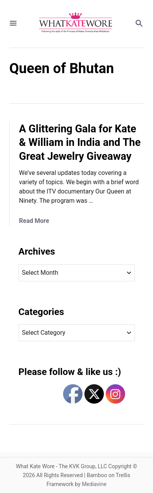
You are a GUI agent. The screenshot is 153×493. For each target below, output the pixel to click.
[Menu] (13, 24)
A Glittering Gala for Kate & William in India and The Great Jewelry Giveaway (80, 143)
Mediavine (94, 484)
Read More (34, 220)
